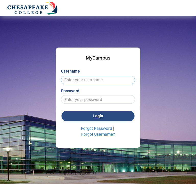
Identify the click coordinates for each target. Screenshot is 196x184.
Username (70, 71)
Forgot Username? (98, 134)
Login (98, 115)
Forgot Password (96, 128)
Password (70, 90)
